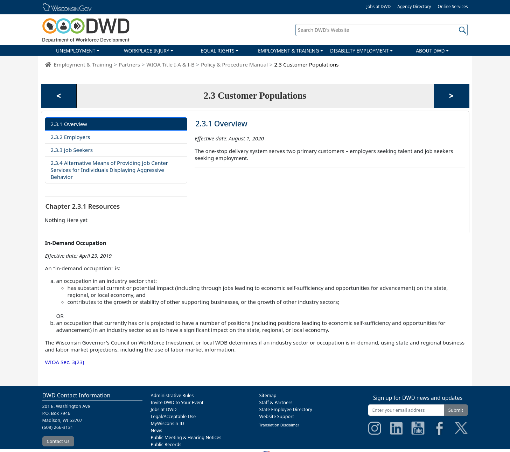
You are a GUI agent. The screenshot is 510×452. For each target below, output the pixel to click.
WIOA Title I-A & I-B (170, 64)
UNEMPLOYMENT (75, 50)
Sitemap (268, 395)
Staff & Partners (276, 402)
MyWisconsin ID (167, 423)
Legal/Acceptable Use (173, 416)
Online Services (453, 6)
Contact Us (58, 441)
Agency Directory (414, 6)
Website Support (276, 416)
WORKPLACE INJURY (146, 50)
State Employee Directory (285, 409)
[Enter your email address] (406, 410)
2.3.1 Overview (69, 123)
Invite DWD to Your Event (177, 402)
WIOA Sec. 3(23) (64, 362)
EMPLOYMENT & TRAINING (288, 50)
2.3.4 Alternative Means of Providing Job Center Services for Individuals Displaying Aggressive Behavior (109, 169)
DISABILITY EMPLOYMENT (359, 50)
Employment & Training (83, 64)
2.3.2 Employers (70, 136)
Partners (129, 64)
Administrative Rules (172, 395)
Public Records (166, 444)
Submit (455, 410)
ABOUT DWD (430, 50)
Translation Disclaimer (279, 424)
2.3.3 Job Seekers (72, 149)
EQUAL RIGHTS (217, 50)
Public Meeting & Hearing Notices (186, 437)
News (156, 430)
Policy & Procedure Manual (234, 64)
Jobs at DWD (378, 6)
